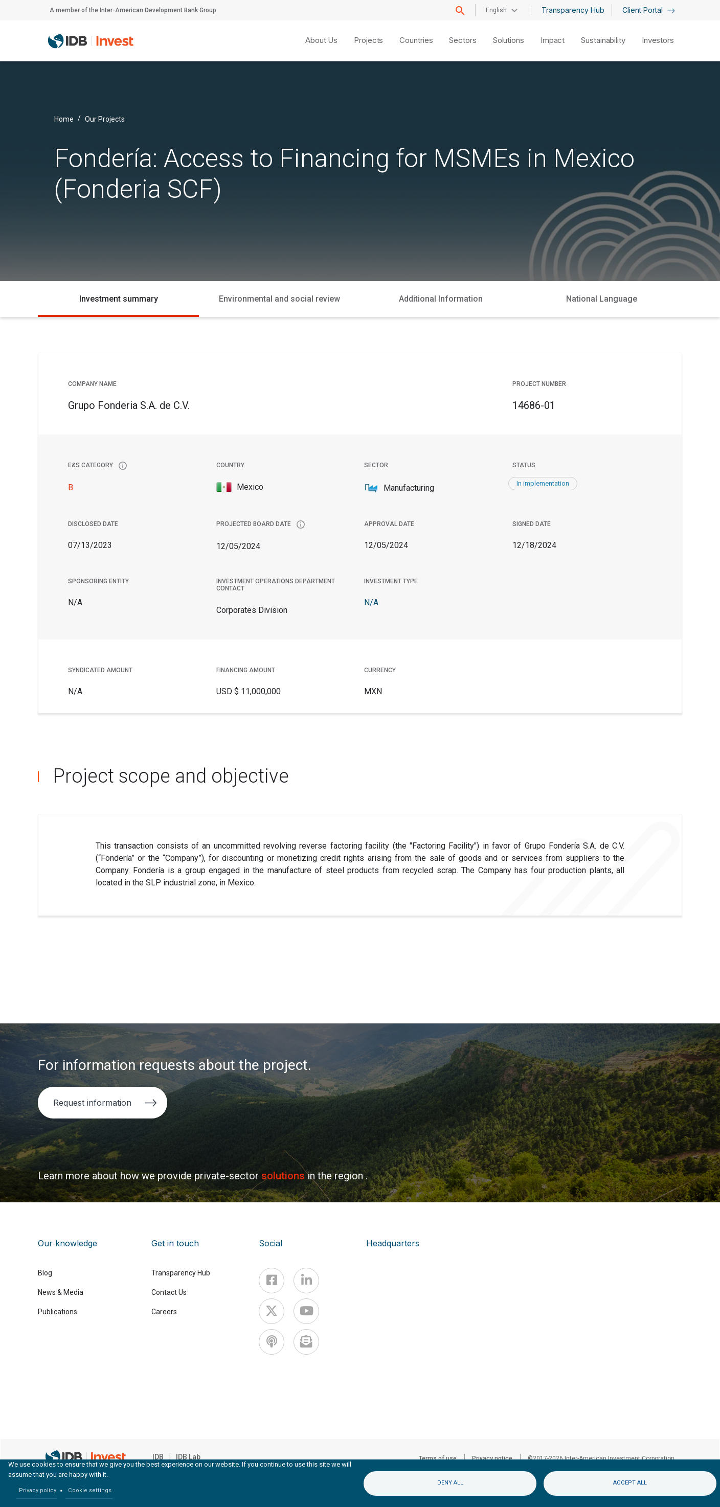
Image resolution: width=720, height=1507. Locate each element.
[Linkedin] (306, 1280)
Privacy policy (37, 1490)
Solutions (508, 40)
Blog (45, 1273)
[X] (271, 1311)
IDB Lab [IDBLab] (188, 1457)
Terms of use (438, 1458)
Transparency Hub (573, 10)
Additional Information (441, 299)
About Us (321, 40)
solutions (284, 1176)
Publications (57, 1312)
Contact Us (169, 1292)
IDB (158, 1457)
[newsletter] (306, 1342)
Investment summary (118, 299)
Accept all (630, 1482)
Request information (105, 1103)
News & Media (60, 1292)
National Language (601, 299)
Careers (164, 1312)
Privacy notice (492, 1458)
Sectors (462, 40)
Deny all (450, 1482)
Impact (553, 40)
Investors (658, 40)
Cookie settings (89, 1490)
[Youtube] (306, 1311)
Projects (368, 40)
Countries (416, 40)
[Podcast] (271, 1342)
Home (64, 119)
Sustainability (603, 40)
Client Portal (648, 10)
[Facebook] (271, 1280)
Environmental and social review (279, 299)
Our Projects (105, 119)
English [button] (496, 10)
